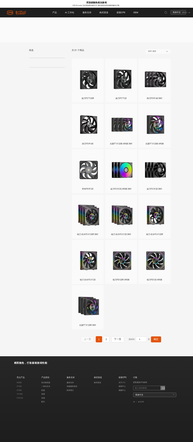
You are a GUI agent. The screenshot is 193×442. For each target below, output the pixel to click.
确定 (150, 340)
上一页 (87, 340)
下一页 (113, 340)
